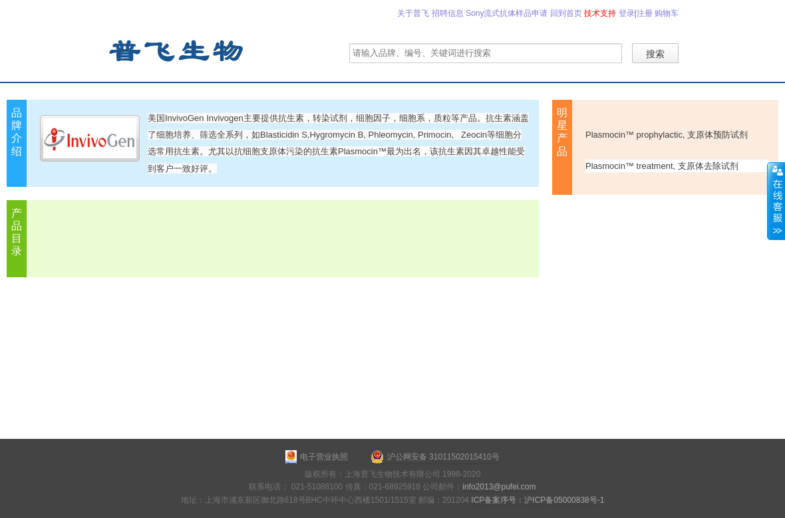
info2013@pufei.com (499, 486)
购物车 (667, 13)
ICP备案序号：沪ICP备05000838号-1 (537, 500)
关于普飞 (413, 13)
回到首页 (566, 13)
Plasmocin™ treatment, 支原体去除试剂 (661, 166)
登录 (627, 13)
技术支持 (600, 13)
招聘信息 (448, 13)
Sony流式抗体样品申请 (507, 13)
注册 (645, 13)
